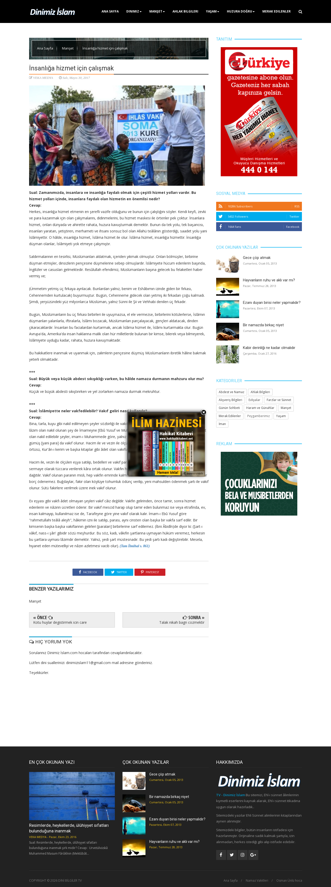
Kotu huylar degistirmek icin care (60, 622)
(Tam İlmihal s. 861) (134, 546)
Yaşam (212, 11)
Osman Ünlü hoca (289, 880)
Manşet (157, 11)
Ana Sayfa (110, 11)
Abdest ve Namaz (231, 392)
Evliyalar (254, 400)
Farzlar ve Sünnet (279, 400)
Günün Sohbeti (229, 408)
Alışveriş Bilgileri (230, 400)
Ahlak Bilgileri (185, 11)
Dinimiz (134, 11)
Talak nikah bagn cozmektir (181, 622)
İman (222, 424)
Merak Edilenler (276, 11)
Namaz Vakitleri (257, 880)
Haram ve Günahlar (260, 408)
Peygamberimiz (258, 416)
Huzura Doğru (241, 11)
